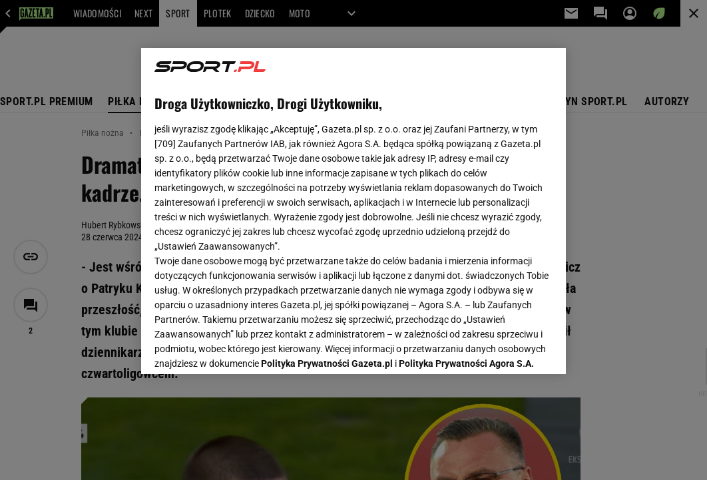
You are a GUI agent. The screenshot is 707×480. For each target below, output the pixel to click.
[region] (353, 211)
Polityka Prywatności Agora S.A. (466, 205)
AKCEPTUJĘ (507, 348)
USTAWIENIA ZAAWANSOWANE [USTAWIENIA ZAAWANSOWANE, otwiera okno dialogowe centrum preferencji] (242, 347)
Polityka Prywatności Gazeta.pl (327, 205)
